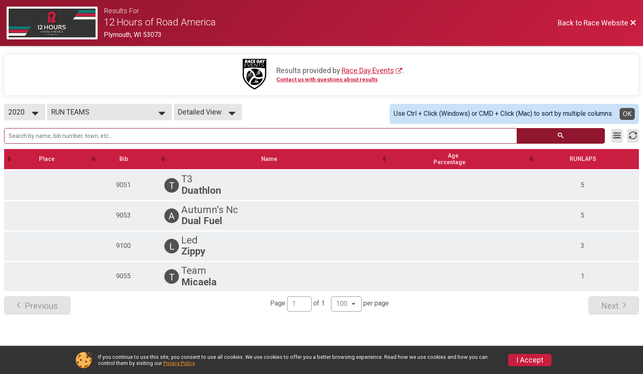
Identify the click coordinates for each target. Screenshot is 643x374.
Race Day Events (368, 71)
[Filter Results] (617, 136)
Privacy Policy (178, 363)
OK (627, 114)
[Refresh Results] (633, 136)
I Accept (529, 360)
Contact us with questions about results (327, 79)
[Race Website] (55, 23)
